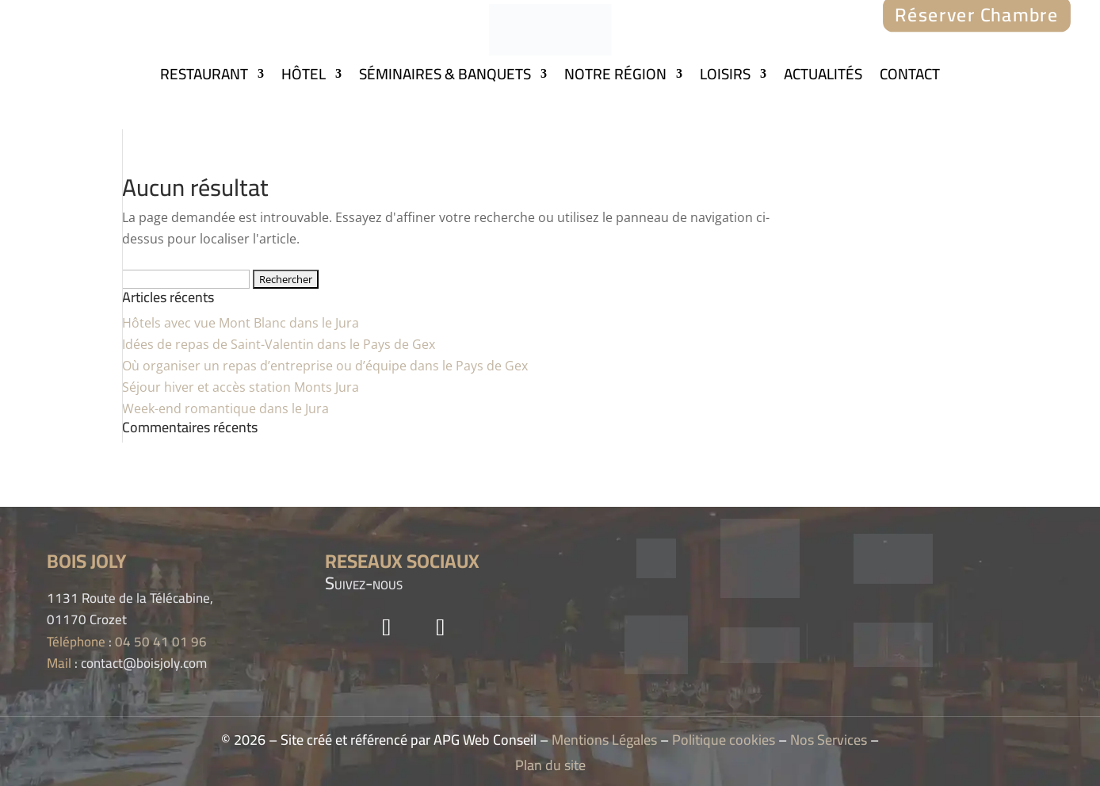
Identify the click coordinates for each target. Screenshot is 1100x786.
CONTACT (910, 77)
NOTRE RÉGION (615, 77)
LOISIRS (725, 77)
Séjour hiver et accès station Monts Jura (240, 387)
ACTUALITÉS (823, 77)
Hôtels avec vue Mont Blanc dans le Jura (240, 323)
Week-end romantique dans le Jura (225, 408)
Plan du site (550, 765)
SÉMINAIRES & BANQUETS (445, 77)
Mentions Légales (604, 740)
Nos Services (828, 740)
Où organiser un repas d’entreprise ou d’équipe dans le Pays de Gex (325, 365)
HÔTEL (303, 77)
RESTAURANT (204, 77)
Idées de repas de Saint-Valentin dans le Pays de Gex (278, 344)
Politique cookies (723, 740)
